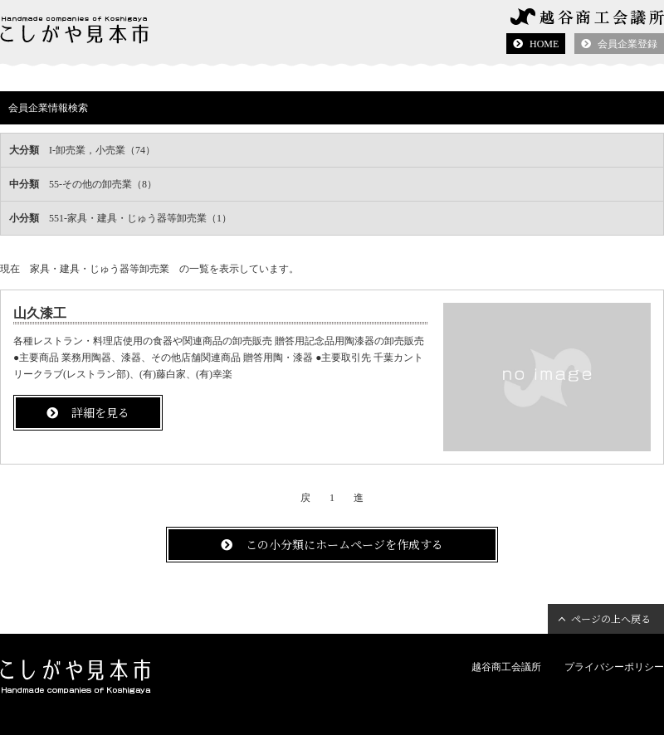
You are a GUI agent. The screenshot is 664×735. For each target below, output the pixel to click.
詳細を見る (100, 412)
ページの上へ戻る (611, 618)
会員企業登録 (627, 44)
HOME (544, 44)
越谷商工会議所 (506, 667)
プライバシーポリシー (614, 667)
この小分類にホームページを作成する (344, 544)
